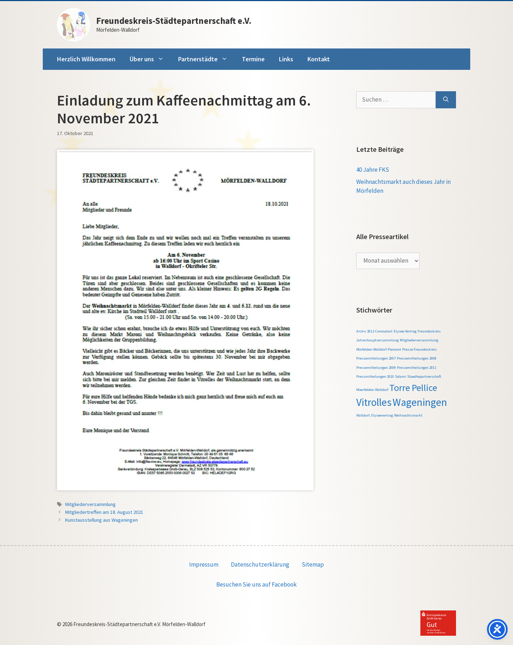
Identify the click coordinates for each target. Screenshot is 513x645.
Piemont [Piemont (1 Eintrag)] (394, 349)
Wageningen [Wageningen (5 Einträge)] (420, 402)
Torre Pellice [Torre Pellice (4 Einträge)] (413, 387)
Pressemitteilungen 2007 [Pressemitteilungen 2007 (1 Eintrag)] (376, 358)
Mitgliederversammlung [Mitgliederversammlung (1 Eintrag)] (419, 340)
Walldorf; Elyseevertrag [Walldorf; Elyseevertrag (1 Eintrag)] (374, 415)
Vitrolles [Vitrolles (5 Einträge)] (374, 402)
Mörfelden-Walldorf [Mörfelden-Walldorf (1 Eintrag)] (371, 349)
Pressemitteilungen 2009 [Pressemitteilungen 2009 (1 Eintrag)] (376, 367)
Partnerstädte (206, 59)
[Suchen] (446, 99)
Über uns (150, 59)
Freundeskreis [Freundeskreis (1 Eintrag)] (429, 331)
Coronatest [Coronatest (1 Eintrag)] (384, 331)
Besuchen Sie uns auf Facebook (256, 584)
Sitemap (313, 564)
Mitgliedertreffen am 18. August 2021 (104, 512)
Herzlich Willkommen (86, 59)
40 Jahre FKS (372, 170)
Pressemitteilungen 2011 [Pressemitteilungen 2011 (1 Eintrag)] (416, 367)
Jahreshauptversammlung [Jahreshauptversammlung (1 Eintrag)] (377, 340)
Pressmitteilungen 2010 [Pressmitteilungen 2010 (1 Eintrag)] (375, 376)
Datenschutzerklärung (260, 564)
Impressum (203, 564)
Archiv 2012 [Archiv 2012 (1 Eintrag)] (365, 331)
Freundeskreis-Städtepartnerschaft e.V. (174, 20)
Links (286, 59)
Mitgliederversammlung (90, 504)
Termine (253, 59)
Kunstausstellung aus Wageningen (101, 520)
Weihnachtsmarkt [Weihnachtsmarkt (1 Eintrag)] (408, 415)
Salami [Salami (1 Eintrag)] (400, 376)
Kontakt (318, 59)
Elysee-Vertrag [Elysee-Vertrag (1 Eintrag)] (405, 331)
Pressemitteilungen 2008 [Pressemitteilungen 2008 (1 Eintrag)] (416, 358)
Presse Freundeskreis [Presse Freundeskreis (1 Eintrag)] (419, 349)
